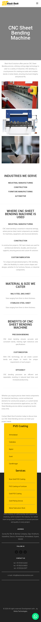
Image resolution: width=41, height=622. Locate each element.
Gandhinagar (13, 463)
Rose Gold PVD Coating (17, 479)
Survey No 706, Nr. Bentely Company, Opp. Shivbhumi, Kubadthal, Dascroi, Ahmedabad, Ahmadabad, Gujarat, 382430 (20, 537)
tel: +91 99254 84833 (20, 565)
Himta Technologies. (20, 611)
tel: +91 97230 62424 (20, 563)
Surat (11, 456)
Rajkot (11, 449)
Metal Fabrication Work (17, 508)
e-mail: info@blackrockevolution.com (20, 575)
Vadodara (12, 442)
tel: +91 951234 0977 (20, 568)
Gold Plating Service (16, 501)
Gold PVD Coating (15, 493)
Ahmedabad (13, 435)
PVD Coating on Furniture (18, 486)
